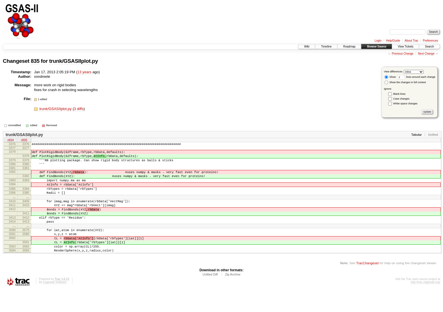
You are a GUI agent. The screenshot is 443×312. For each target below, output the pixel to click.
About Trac (411, 40)
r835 (24, 140)
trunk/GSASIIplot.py (73, 61)
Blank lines (399, 93)
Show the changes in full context (405, 82)
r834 (10, 140)
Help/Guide (393, 40)
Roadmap (349, 46)
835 (35, 61)
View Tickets (405, 46)
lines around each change (416, 77)
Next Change (426, 53)
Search (429, 46)
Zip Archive (232, 296)
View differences (393, 71)
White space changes (405, 103)
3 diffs (79, 109)
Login (378, 40)
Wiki (306, 46)
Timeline (326, 46)
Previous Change (403, 53)
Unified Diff (210, 296)
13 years (84, 72)
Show (390, 77)
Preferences (430, 40)
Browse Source (376, 46)
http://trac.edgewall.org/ (425, 304)
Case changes (401, 98)
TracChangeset (367, 285)
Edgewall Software (54, 304)
